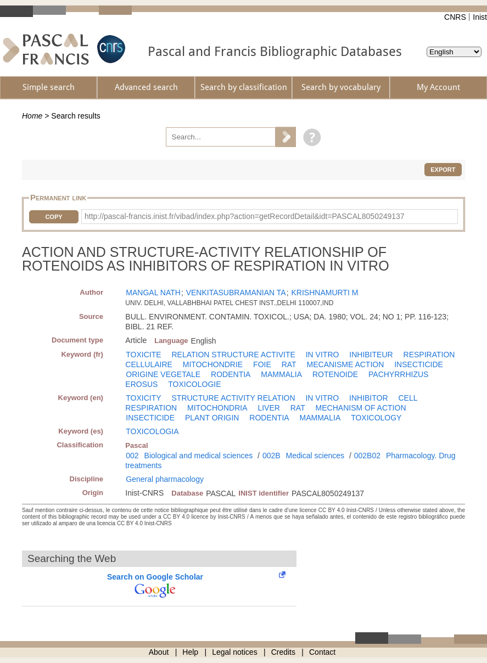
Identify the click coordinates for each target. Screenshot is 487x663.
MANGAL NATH (153, 292)
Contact (322, 652)
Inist (480, 17)
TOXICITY (143, 398)
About (159, 652)
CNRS (455, 17)
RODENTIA (230, 374)
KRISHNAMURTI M (324, 292)
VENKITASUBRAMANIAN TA (236, 292)
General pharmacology (165, 479)
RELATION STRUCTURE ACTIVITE (233, 354)
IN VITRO (322, 354)
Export (442, 169)
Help (190, 652)
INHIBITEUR (371, 354)
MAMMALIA (281, 374)
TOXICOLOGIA (152, 431)
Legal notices (235, 652)
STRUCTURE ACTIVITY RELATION (233, 398)
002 (132, 455)
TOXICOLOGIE (194, 384)
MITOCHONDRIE (213, 364)
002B (271, 455)
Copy (53, 216)
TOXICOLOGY (376, 417)
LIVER (268, 407)
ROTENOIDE (335, 374)
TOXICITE (143, 354)
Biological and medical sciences (198, 455)
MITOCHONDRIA (217, 407)
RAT (289, 364)
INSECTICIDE (418, 364)
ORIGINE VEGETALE (163, 374)
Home (32, 115)
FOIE (262, 364)
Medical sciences (315, 455)
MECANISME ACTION (345, 364)
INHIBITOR (368, 398)
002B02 (367, 455)
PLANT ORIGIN (212, 417)
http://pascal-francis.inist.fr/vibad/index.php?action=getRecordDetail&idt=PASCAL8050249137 (245, 216)
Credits (283, 652)
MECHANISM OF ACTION (361, 407)
